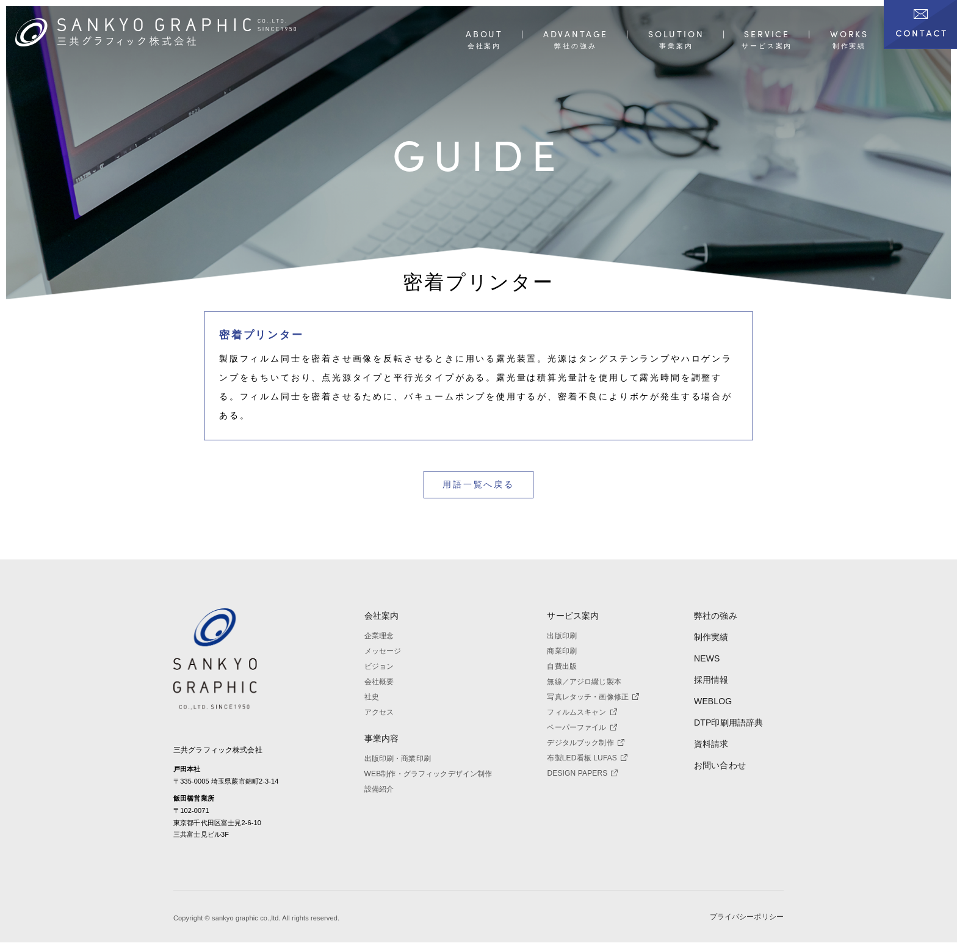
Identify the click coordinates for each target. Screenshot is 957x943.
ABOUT (484, 34)
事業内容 (381, 738)
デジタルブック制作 (585, 742)
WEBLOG (713, 701)
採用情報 (711, 680)
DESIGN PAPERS (582, 773)
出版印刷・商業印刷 (397, 758)
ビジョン (379, 666)
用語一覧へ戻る (478, 484)
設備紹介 (379, 789)
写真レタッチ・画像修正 (593, 697)
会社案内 (381, 616)
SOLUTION (676, 34)
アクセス (379, 712)
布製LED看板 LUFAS (587, 758)
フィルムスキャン (581, 712)
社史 (371, 697)
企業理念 (379, 636)
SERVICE (767, 34)
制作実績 (711, 637)
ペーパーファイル (581, 727)
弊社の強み (715, 616)
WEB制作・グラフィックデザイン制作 (428, 774)
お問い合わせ (720, 765)
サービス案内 (573, 616)
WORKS (849, 34)
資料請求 (711, 744)
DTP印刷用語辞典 (728, 722)
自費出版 (562, 666)
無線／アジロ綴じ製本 (584, 681)
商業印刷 (562, 651)
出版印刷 (562, 636)
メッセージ (383, 651)
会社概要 (379, 681)
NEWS (707, 658)
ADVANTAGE (575, 34)
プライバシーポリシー (747, 917)
